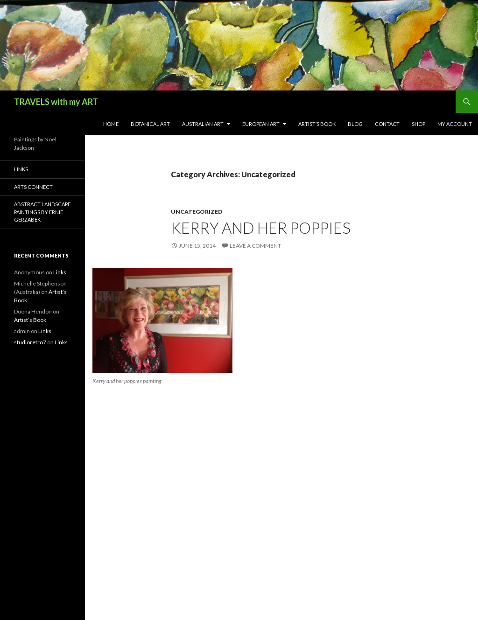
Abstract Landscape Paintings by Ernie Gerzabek (42, 212)
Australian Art (203, 124)
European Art (261, 124)
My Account (454, 124)
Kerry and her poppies (261, 227)
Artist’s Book (317, 124)
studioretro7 (30, 342)
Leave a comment (255, 245)
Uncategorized (196, 211)
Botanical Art (150, 124)
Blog (355, 124)
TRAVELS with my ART (56, 102)
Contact (387, 124)
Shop (418, 124)
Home (111, 124)
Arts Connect (33, 187)
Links (21, 169)
